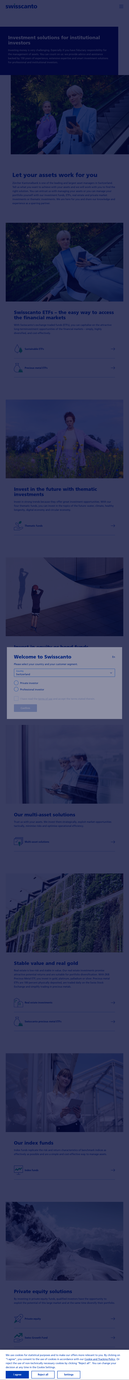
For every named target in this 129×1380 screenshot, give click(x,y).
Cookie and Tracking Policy (99, 1361)
